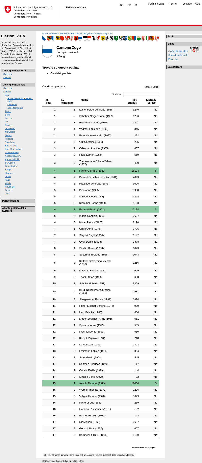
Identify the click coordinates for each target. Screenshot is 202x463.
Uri (6, 121)
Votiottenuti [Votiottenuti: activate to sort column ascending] (132, 101)
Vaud (7, 180)
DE (122, 5)
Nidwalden (10, 132)
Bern (7, 115)
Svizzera (7, 74)
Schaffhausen (12, 152)
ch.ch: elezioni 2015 (178, 51)
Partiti (171, 36)
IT (136, 5)
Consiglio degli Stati (14, 70)
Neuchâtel (10, 187)
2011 (147, 86)
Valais (8, 183)
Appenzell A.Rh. (13, 156)
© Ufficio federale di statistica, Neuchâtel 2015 (63, 461)
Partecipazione (10, 200)
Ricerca (173, 3)
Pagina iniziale (156, 3)
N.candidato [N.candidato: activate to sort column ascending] (67, 101)
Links (171, 43)
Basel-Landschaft (13, 149)
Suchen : (135, 94)
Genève (9, 190)
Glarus (8, 135)
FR (129, 5)
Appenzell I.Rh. (12, 159)
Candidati (12, 104)
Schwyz (9, 125)
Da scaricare (175, 67)
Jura (7, 193)
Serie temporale (15, 108)
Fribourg (9, 139)
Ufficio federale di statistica (55, 33)
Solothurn (10, 142)
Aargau (8, 169)
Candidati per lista (60, 73)
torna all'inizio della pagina (143, 448)
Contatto (187, 3)
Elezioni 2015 (13, 36)
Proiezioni (173, 59)
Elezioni (75, 33)
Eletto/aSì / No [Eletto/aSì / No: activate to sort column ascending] (151, 101)
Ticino (8, 176)
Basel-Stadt (11, 145)
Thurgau (9, 173)
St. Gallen (10, 163)
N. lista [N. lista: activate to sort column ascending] (48, 101)
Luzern (8, 118)
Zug (7, 95)
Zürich (8, 111)
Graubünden (11, 166)
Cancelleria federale (178, 55)
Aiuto (197, 3)
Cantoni (7, 77)
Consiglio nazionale (14, 84)
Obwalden (10, 128)
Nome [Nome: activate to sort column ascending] (84, 99)
